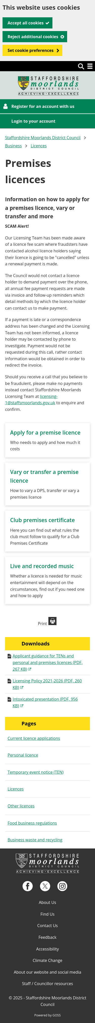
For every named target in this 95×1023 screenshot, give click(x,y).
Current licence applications (34, 738)
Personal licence (23, 755)
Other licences (21, 806)
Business (13, 146)
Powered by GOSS (47, 1015)
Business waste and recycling (35, 840)
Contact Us (47, 925)
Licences (39, 146)
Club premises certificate (42, 520)
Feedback (47, 937)
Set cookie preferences (30, 50)
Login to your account (33, 121)
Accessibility (47, 949)
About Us (47, 902)
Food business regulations (32, 823)
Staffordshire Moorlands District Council (43, 137)
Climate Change (47, 960)
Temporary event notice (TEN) (36, 772)
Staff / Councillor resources (47, 983)
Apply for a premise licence (45, 432)
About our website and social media (47, 972)
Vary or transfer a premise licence (44, 476)
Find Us (47, 914)
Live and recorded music (42, 566)
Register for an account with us (42, 106)
